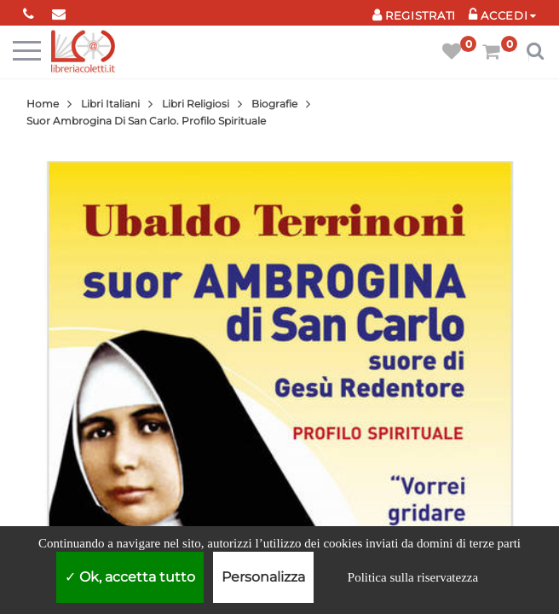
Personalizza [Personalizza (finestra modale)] (263, 577)
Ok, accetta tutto (130, 577)
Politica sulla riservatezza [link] (413, 577)
